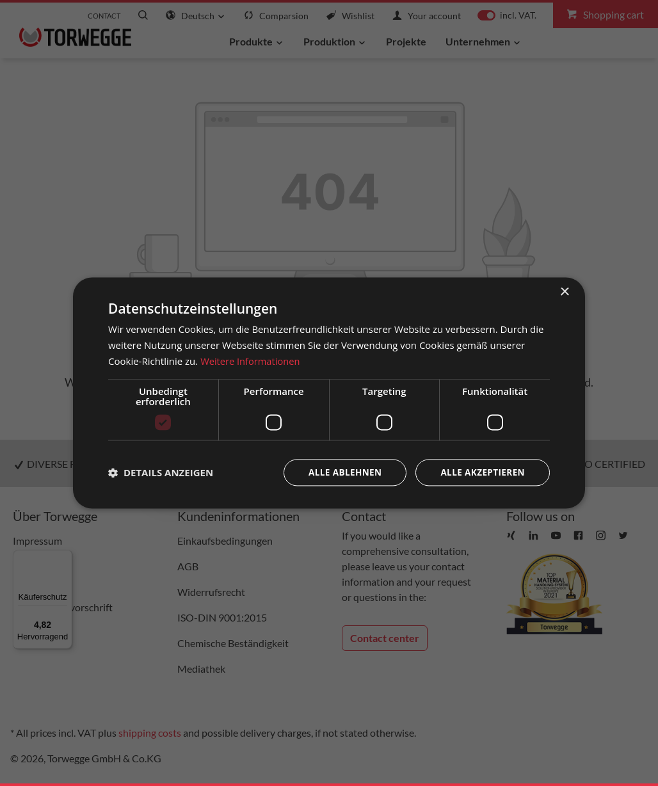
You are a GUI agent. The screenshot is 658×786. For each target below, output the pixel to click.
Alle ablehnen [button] (341, 472)
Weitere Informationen (251, 361)
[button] (160, 472)
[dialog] (329, 393)
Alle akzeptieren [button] (481, 472)
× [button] (564, 292)
